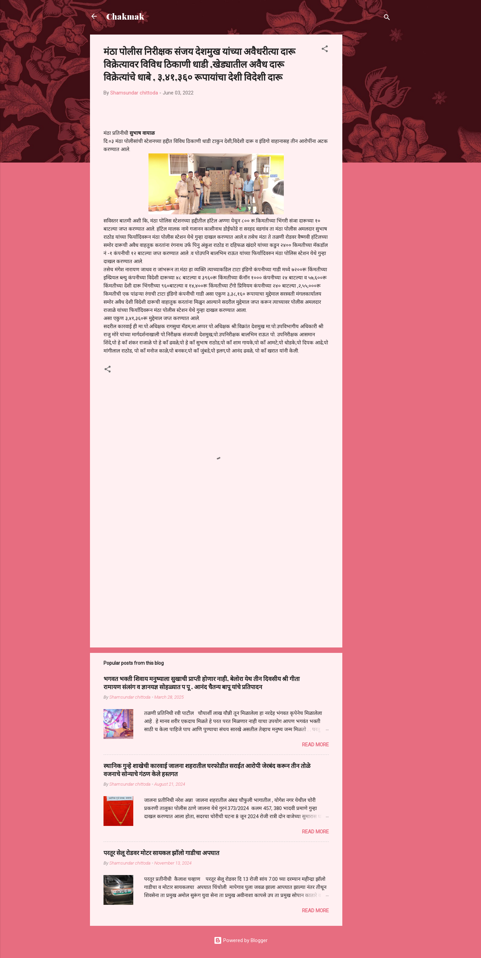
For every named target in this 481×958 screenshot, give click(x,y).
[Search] (387, 18)
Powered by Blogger (241, 940)
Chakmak (125, 16)
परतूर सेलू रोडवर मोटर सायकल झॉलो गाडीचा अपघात (161, 853)
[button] (325, 50)
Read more (315, 745)
